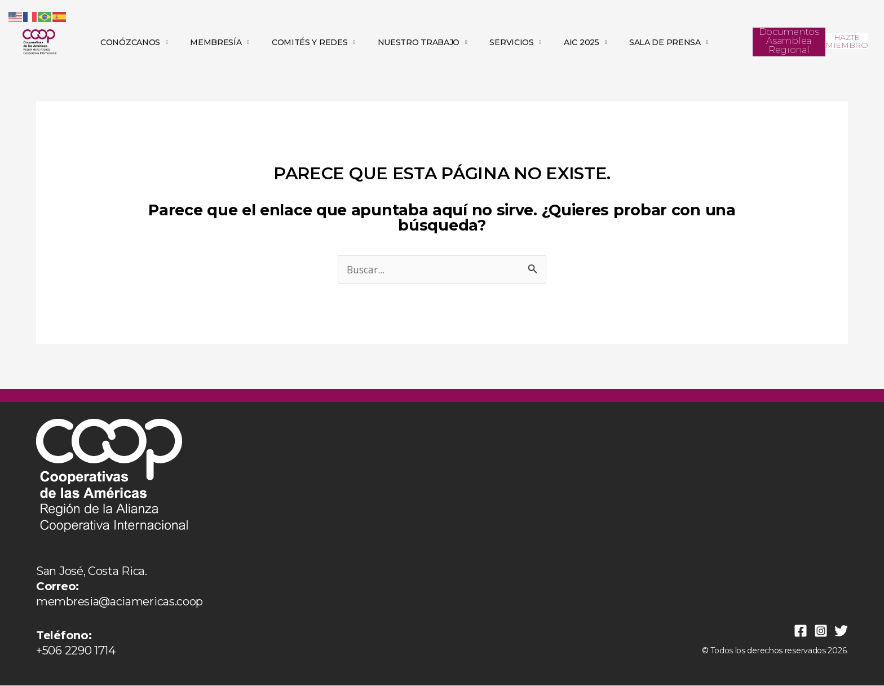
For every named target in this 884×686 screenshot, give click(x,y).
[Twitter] (841, 631)
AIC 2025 (585, 42)
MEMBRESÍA (219, 42)
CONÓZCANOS (133, 42)
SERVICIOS (515, 42)
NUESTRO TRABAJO (422, 42)
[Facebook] (800, 631)
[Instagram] (821, 631)
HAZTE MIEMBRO (846, 41)
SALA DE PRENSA (668, 42)
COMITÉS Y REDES (313, 42)
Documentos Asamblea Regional (789, 40)
